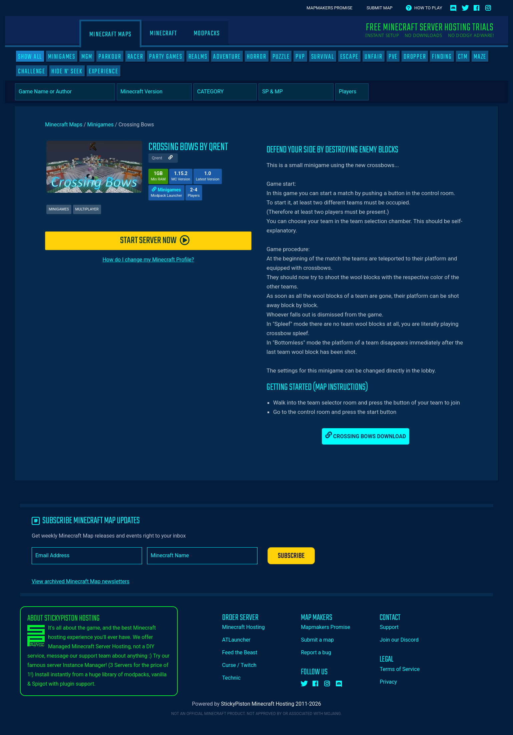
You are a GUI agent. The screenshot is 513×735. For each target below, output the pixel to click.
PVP (300, 57)
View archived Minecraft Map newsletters (80, 581)
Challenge (31, 71)
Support (389, 627)
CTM (463, 57)
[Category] (225, 91)
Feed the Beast (240, 652)
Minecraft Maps (110, 34)
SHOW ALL (30, 57)
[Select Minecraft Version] (154, 91)
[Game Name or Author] (65, 91)
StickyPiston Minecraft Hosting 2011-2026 (271, 704)
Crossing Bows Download (365, 436)
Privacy (388, 682)
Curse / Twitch (239, 665)
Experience (103, 71)
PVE (393, 57)
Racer (135, 57)
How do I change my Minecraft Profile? (148, 259)
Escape (349, 57)
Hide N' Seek (67, 71)
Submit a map (317, 640)
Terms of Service (400, 669)
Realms (197, 57)
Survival (322, 57)
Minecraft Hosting (243, 627)
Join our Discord (399, 640)
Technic (231, 678)
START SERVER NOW (155, 240)
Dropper (415, 57)
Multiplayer (87, 209)
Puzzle (281, 57)
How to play (428, 7)
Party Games (165, 57)
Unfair (374, 57)
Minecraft (163, 33)
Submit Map (380, 7)
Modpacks (207, 33)
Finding (442, 57)
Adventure (227, 57)
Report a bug (316, 652)
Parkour (109, 57)
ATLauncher (236, 640)
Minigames (61, 57)
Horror (257, 57)
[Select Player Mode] (296, 91)
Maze (480, 57)
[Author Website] (170, 158)
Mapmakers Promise (330, 7)
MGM (86, 57)
